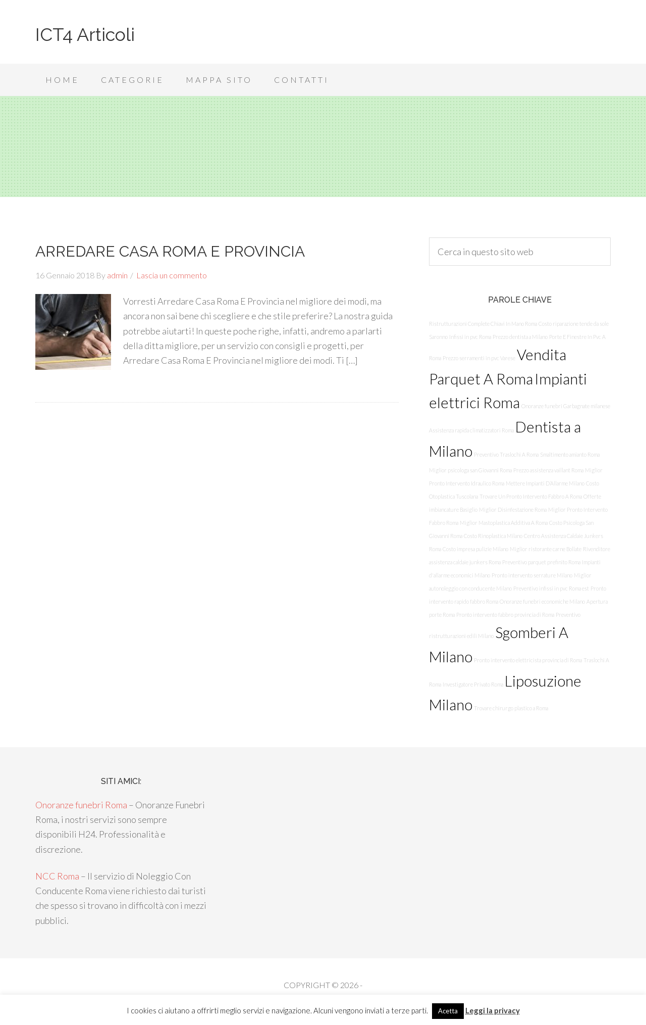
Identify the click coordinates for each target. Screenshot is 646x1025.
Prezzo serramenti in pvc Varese (479, 358)
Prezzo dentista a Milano (520, 336)
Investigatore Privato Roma (473, 684)
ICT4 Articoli (85, 34)
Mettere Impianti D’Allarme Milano (545, 483)
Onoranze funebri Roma (81, 804)
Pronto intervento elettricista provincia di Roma (528, 660)
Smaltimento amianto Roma (570, 454)
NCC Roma (57, 876)
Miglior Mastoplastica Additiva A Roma (504, 522)
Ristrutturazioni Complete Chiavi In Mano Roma (483, 323)
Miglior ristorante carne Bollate (545, 549)
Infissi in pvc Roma (470, 336)
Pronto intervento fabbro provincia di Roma (505, 614)
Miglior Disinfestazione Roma (513, 509)
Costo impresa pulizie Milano (475, 549)
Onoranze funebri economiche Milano (542, 601)
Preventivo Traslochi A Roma (506, 454)
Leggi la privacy (492, 1010)
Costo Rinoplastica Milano (493, 535)
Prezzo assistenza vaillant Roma (548, 470)
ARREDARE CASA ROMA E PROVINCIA (170, 251)
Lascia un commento (171, 275)
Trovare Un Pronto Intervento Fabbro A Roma (530, 496)
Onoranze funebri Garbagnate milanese (565, 406)
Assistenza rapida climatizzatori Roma (471, 430)
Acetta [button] (448, 1011)
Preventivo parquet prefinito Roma (541, 562)
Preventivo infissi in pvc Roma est (551, 588)
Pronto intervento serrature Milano (532, 575)
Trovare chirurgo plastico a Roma (511, 708)
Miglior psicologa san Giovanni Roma (470, 470)
